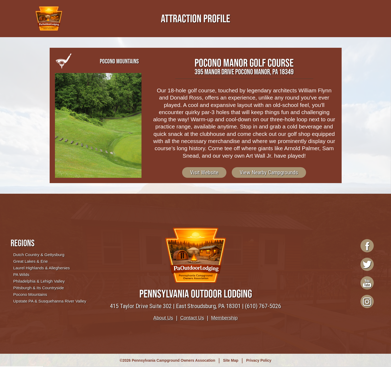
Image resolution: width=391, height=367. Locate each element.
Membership (224, 318)
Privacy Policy (258, 360)
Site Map (230, 360)
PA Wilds (21, 274)
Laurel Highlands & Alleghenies (41, 268)
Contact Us (192, 318)
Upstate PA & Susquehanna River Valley (49, 301)
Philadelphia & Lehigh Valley (39, 281)
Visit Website (204, 172)
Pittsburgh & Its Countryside (38, 288)
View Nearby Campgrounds (269, 172)
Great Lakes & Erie (30, 261)
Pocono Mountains (30, 294)
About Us (163, 318)
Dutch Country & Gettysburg (38, 254)
